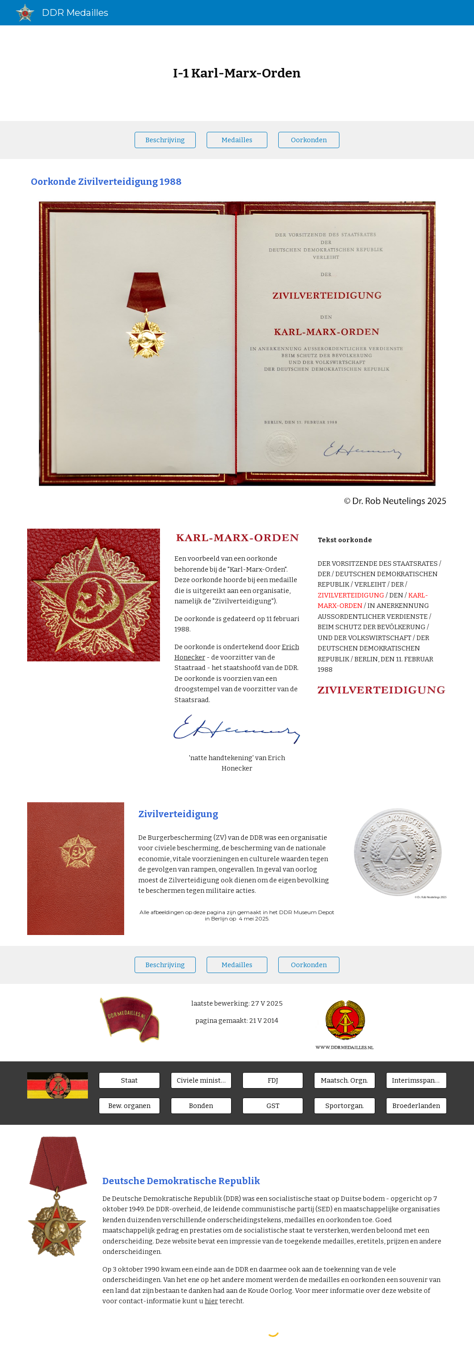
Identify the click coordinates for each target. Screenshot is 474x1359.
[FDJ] (273, 1080)
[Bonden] (201, 1105)
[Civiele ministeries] (201, 1080)
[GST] (273, 1105)
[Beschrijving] (165, 139)
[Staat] (129, 1080)
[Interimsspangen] (417, 1080)
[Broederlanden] (417, 1105)
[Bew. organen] (129, 1105)
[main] (237, 73)
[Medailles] (237, 139)
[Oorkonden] (309, 139)
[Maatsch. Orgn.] (344, 1080)
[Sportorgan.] (344, 1105)
